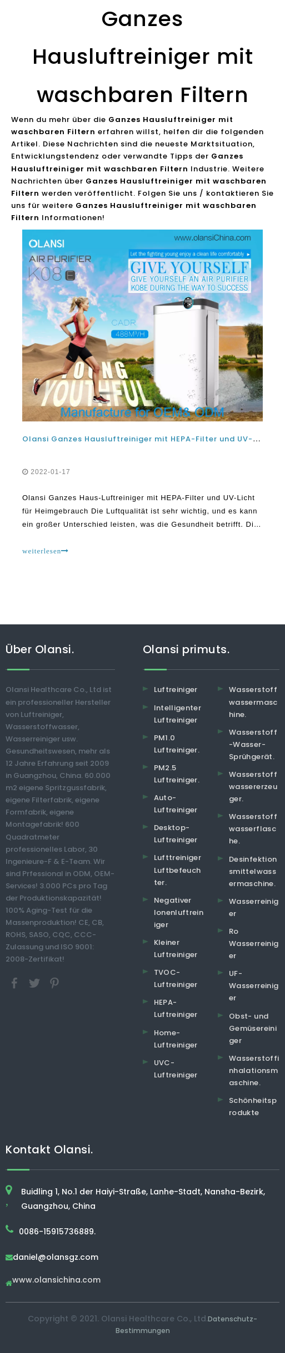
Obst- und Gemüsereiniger (253, 1028)
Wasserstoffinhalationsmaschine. (254, 1070)
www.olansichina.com (56, 1280)
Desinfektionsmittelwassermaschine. (253, 871)
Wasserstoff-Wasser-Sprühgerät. (253, 744)
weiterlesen (45, 551)
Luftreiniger (176, 689)
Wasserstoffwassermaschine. (253, 701)
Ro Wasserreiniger (253, 943)
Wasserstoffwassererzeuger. (253, 786)
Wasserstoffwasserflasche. (253, 828)
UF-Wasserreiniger (253, 985)
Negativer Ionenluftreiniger (179, 912)
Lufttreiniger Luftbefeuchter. (178, 869)
